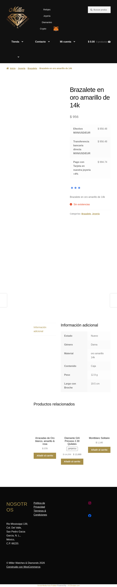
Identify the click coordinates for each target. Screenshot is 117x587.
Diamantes (47, 22)
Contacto (40, 41)
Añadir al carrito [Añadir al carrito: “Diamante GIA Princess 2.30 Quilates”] (72, 461)
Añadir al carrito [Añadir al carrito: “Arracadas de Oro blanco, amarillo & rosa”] (45, 455)
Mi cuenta (65, 41)
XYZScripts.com (74, 585)
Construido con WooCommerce (23, 567)
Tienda (15, 41)
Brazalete (32, 68)
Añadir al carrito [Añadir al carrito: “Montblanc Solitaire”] (99, 450)
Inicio (13, 68)
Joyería (46, 16)
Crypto (43, 28)
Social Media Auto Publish (47, 585)
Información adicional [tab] (40, 329)
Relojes (47, 9)
